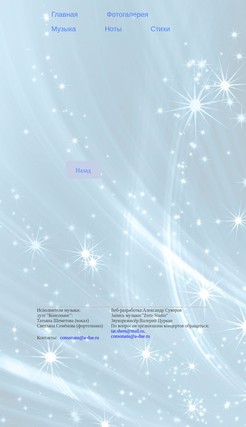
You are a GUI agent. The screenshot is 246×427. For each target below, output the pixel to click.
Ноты (113, 29)
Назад (83, 170)
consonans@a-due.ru (79, 337)
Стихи (160, 29)
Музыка (63, 29)
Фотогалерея (127, 14)
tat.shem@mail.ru (127, 331)
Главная (64, 14)
